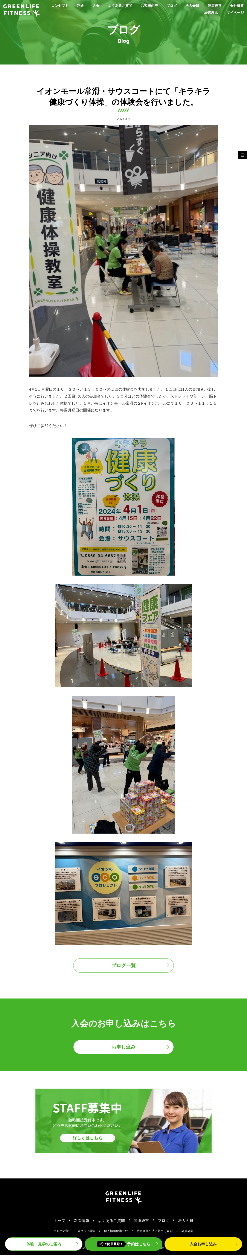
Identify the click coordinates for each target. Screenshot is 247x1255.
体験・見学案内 (43, 1244)
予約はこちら (124, 1244)
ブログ (190, 5)
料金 (92, 5)
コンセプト (69, 5)
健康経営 (236, 5)
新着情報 (81, 1220)
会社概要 (184, 12)
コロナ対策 (61, 1231)
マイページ (234, 12)
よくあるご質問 (134, 5)
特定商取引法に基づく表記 (155, 1231)
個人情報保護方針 (116, 1231)
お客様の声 (165, 5)
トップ (59, 1220)
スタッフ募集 (86, 1231)
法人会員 (212, 5)
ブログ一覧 (123, 965)
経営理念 (208, 12)
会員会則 (187, 1231)
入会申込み (203, 1244)
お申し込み (123, 1047)
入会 (108, 5)
